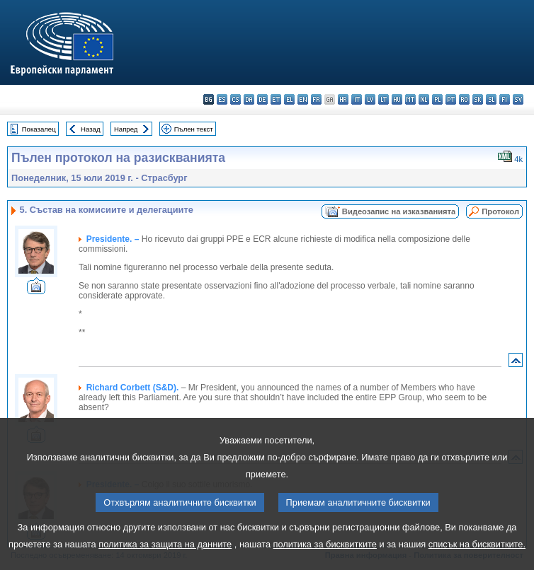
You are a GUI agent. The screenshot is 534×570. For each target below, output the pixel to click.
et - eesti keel (276, 99)
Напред (126, 129)
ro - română (464, 99)
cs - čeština (235, 99)
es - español (222, 99)
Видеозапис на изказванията (398, 211)
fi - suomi (504, 99)
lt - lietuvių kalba (383, 99)
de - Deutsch (262, 99)
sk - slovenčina (477, 99)
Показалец (39, 129)
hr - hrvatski (343, 99)
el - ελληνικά (289, 99)
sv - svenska (518, 99)
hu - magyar (397, 99)
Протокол (500, 211)
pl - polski (437, 99)
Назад (91, 129)
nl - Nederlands (424, 99)
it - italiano (356, 99)
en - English (302, 99)
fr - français (316, 99)
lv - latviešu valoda (370, 99)
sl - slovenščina (491, 99)
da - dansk (249, 99)
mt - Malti (410, 99)
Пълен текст (193, 129)
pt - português (450, 99)
